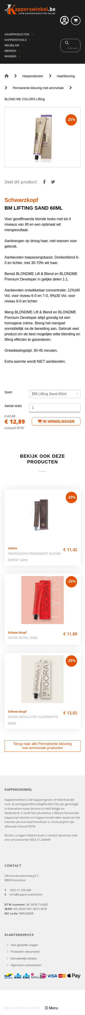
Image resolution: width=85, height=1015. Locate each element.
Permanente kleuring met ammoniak (38, 88)
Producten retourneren (25, 951)
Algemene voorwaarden (25, 965)
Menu (53, 1008)
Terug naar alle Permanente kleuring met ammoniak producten (42, 746)
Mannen (10, 56)
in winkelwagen (56, 421)
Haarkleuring (66, 76)
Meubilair (12, 45)
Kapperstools (16, 40)
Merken (10, 51)
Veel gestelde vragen (24, 945)
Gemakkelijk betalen (23, 958)
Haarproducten (17, 34)
